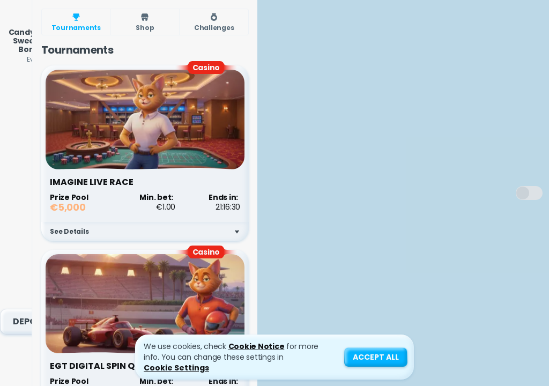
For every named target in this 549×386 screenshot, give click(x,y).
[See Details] (237, 231)
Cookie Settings (176, 367)
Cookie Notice (256, 346)
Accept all (376, 357)
